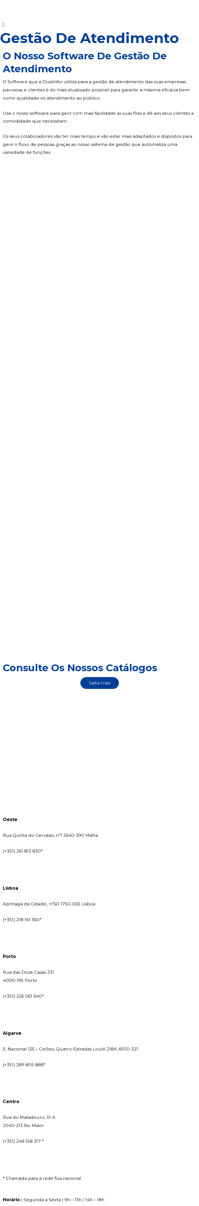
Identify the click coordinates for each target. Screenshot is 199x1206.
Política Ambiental (150, 1157)
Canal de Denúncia (99, 1181)
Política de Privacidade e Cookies (92, 1157)
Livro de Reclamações (27, 1157)
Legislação (14, 1165)
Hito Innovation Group (152, 1136)
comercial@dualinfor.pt (29, 782)
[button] (99, 24)
